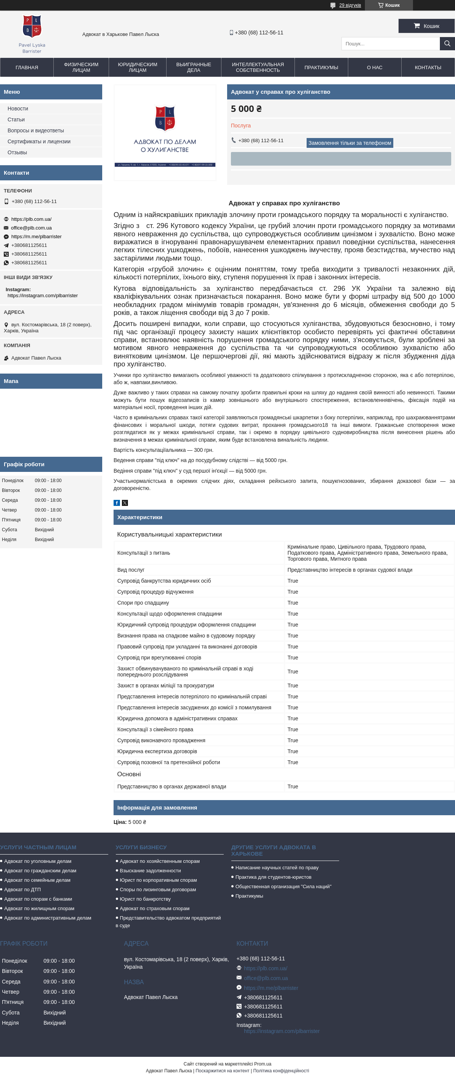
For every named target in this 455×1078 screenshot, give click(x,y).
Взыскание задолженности (150, 870)
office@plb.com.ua (31, 228)
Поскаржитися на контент (222, 1070)
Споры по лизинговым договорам (158, 889)
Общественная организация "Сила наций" (283, 886)
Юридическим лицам (137, 67)
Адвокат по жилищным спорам (39, 908)
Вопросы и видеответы (36, 130)
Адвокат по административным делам (47, 918)
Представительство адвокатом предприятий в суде (168, 921)
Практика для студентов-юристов (273, 877)
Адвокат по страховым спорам (155, 908)
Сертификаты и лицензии (39, 141)
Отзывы (17, 152)
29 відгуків (350, 5)
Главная (27, 67)
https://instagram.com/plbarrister (43, 295)
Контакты (428, 67)
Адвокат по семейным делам (37, 880)
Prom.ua (262, 1064)
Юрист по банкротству (145, 899)
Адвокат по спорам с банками (38, 899)
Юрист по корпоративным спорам (158, 880)
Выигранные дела (193, 67)
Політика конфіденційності (281, 1070)
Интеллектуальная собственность (258, 67)
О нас (375, 67)
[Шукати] (447, 43)
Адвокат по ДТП (22, 889)
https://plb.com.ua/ (31, 219)
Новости (18, 108)
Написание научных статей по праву (277, 867)
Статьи (16, 119)
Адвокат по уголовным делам (38, 861)
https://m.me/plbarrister (36, 236)
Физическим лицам (81, 67)
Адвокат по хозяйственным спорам (160, 861)
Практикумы (321, 67)
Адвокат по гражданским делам (40, 870)
